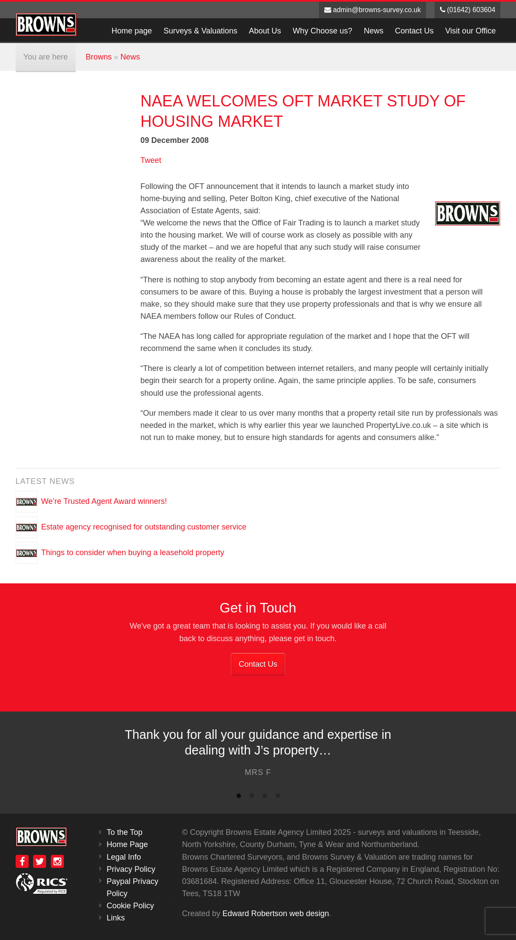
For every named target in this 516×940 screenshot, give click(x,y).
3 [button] (264, 797)
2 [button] (251, 797)
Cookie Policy (130, 905)
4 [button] (277, 797)
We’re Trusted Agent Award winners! (104, 500)
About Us (265, 30)
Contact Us (414, 30)
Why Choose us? (322, 30)
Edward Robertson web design (276, 913)
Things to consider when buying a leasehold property (132, 552)
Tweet (150, 160)
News (373, 30)
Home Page (127, 844)
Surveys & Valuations (200, 30)
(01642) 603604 (468, 9)
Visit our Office (470, 30)
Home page (132, 30)
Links (116, 918)
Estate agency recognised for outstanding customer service (143, 526)
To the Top (125, 832)
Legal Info (124, 857)
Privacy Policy (131, 869)
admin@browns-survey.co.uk (372, 9)
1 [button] (238, 797)
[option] (258, 755)
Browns (99, 57)
